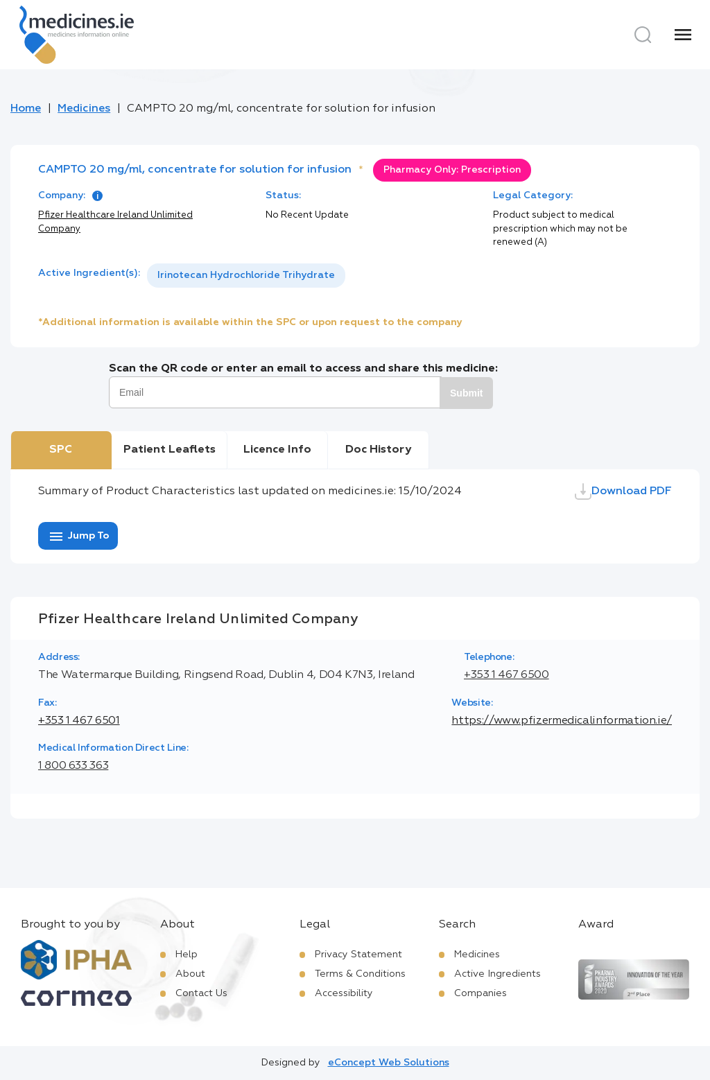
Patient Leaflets (169, 449)
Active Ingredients (497, 974)
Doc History (378, 449)
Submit (466, 393)
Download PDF (623, 491)
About (190, 974)
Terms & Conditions (360, 974)
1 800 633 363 (73, 766)
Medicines (84, 108)
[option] (246, 275)
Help (186, 954)
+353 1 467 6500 (506, 675)
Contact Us (201, 993)
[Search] (642, 34)
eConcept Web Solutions (388, 1063)
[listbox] (246, 275)
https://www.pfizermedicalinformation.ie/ (561, 720)
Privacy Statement (358, 954)
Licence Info (277, 449)
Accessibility (344, 993)
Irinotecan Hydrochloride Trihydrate (246, 275)
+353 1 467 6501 (79, 720)
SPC (60, 449)
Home (25, 108)
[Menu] (683, 34)
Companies (480, 993)
